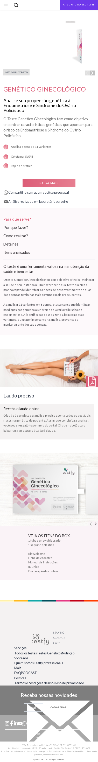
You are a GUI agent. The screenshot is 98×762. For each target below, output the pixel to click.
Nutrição (68, 653)
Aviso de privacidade (68, 683)
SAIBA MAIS (48, 183)
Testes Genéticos (49, 653)
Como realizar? (15, 236)
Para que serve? (17, 219)
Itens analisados (16, 252)
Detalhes (10, 244)
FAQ (17, 673)
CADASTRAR (58, 707)
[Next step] (92, 73)
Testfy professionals (48, 663)
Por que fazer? (15, 227)
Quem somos (24, 663)
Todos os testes (25, 653)
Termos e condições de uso (33, 683)
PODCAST (29, 673)
